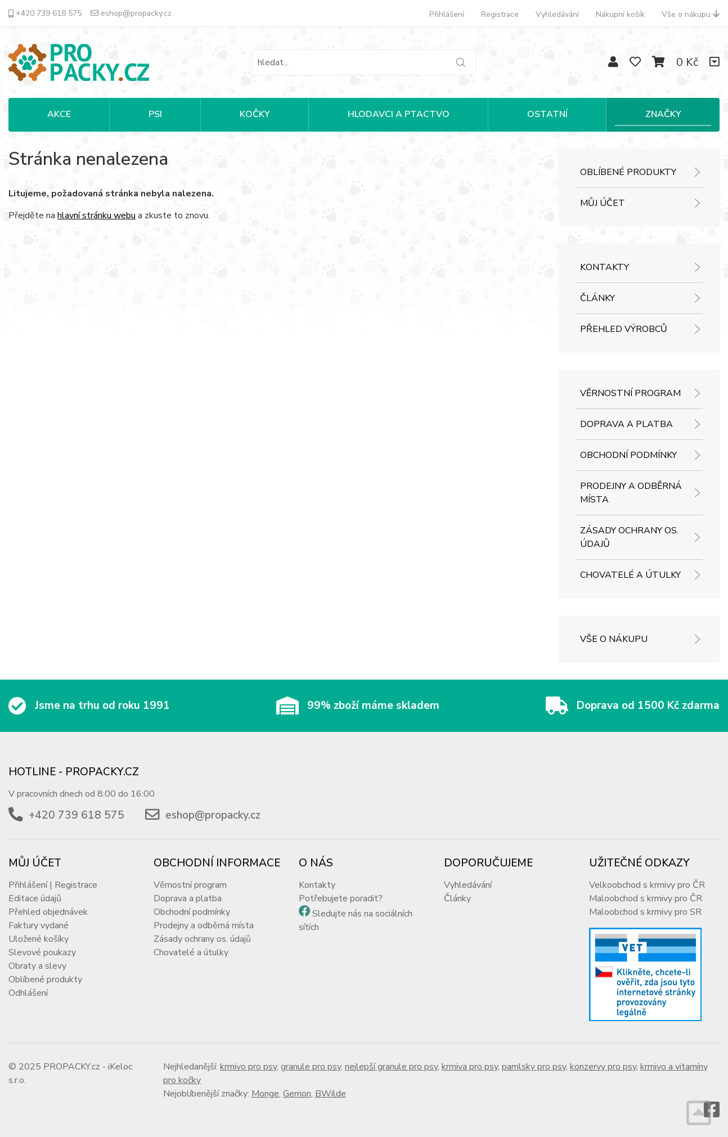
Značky (663, 114)
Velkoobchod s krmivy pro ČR (647, 885)
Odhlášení (28, 993)
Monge (265, 1093)
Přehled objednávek (48, 912)
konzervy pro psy (603, 1066)
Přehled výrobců (623, 329)
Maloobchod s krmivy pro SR (645, 912)
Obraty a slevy (37, 966)
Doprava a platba (626, 424)
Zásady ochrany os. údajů (629, 537)
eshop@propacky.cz (131, 13)
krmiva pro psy (470, 1066)
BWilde (330, 1093)
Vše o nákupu (691, 14)
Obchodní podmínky (628, 455)
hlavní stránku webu (96, 215)
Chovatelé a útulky (630, 575)
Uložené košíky (38, 939)
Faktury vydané (38, 925)
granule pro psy (311, 1066)
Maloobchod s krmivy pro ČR (645, 898)
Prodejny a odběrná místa (631, 493)
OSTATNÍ (547, 114)
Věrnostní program (630, 393)
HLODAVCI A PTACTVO (399, 114)
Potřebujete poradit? (341, 898)
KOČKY (255, 114)
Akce (59, 114)
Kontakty (604, 267)
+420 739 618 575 (45, 13)
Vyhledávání (557, 14)
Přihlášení (446, 14)
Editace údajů (34, 898)
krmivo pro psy (248, 1066)
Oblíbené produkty (628, 172)
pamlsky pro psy (534, 1066)
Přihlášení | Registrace (52, 885)
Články (597, 298)
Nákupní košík (620, 14)
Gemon (297, 1093)
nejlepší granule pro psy (391, 1066)
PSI (155, 114)
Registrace (500, 14)
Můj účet (602, 203)
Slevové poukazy (42, 952)
